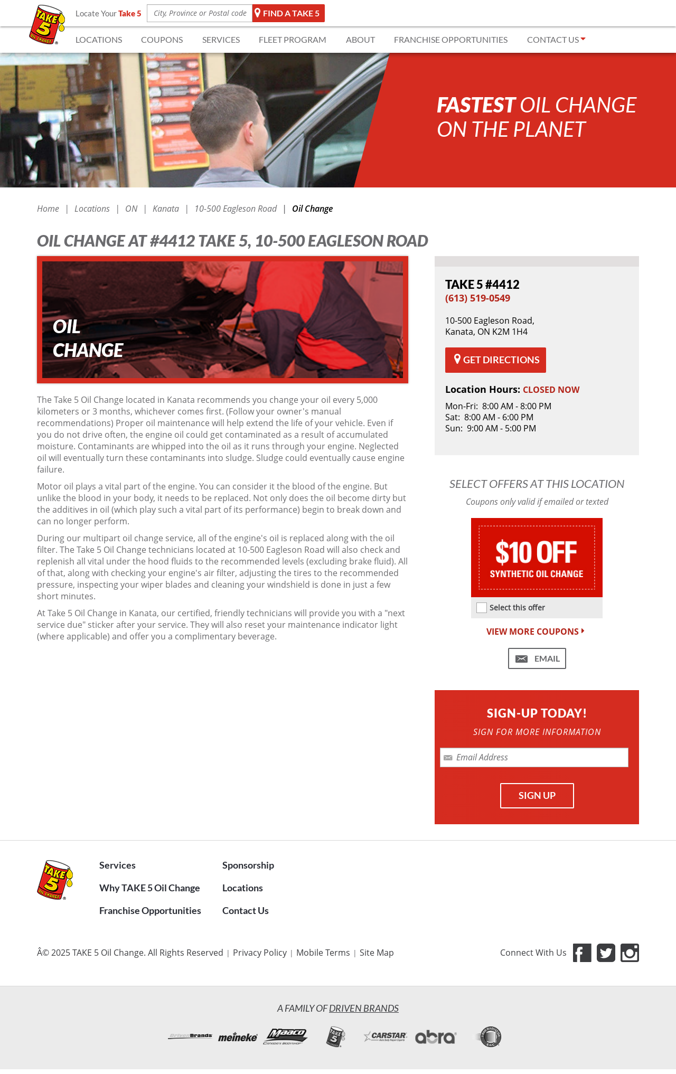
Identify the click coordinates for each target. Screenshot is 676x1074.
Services (117, 865)
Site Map (377, 952)
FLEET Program (292, 39)
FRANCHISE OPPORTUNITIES (451, 39)
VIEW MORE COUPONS (536, 631)
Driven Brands (364, 1008)
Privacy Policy (260, 952)
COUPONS (162, 39)
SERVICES (221, 39)
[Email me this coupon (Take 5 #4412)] (537, 658)
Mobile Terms (323, 952)
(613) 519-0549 (477, 297)
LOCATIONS (99, 39)
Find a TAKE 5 (287, 13)
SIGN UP (537, 795)
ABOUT (360, 39)
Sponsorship (248, 865)
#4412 (482, 284)
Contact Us (245, 910)
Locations (242, 887)
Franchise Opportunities (150, 910)
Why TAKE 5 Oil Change (149, 887)
